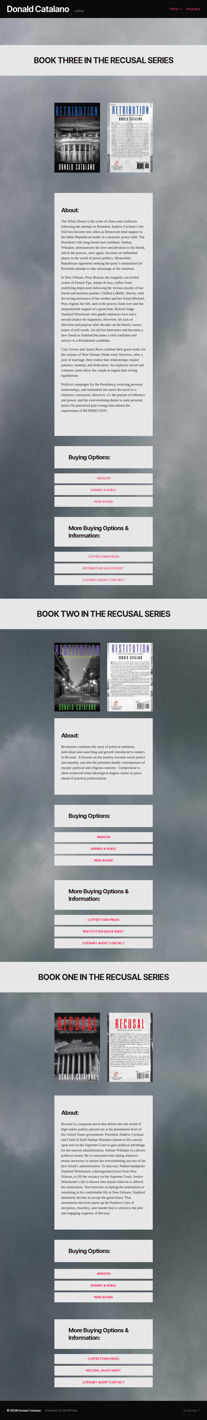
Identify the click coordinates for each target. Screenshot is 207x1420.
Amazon (103, 1273)
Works (174, 9)
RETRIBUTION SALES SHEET (103, 568)
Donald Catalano (39, 9)
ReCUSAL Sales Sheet (103, 1370)
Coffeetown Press (103, 920)
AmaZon (103, 837)
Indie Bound (103, 860)
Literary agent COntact (103, 580)
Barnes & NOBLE (103, 490)
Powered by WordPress (63, 1410)
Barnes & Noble (103, 848)
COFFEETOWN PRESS (103, 556)
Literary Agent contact (103, 943)
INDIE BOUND (103, 501)
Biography (193, 9)
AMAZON (103, 478)
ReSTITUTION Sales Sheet (103, 931)
